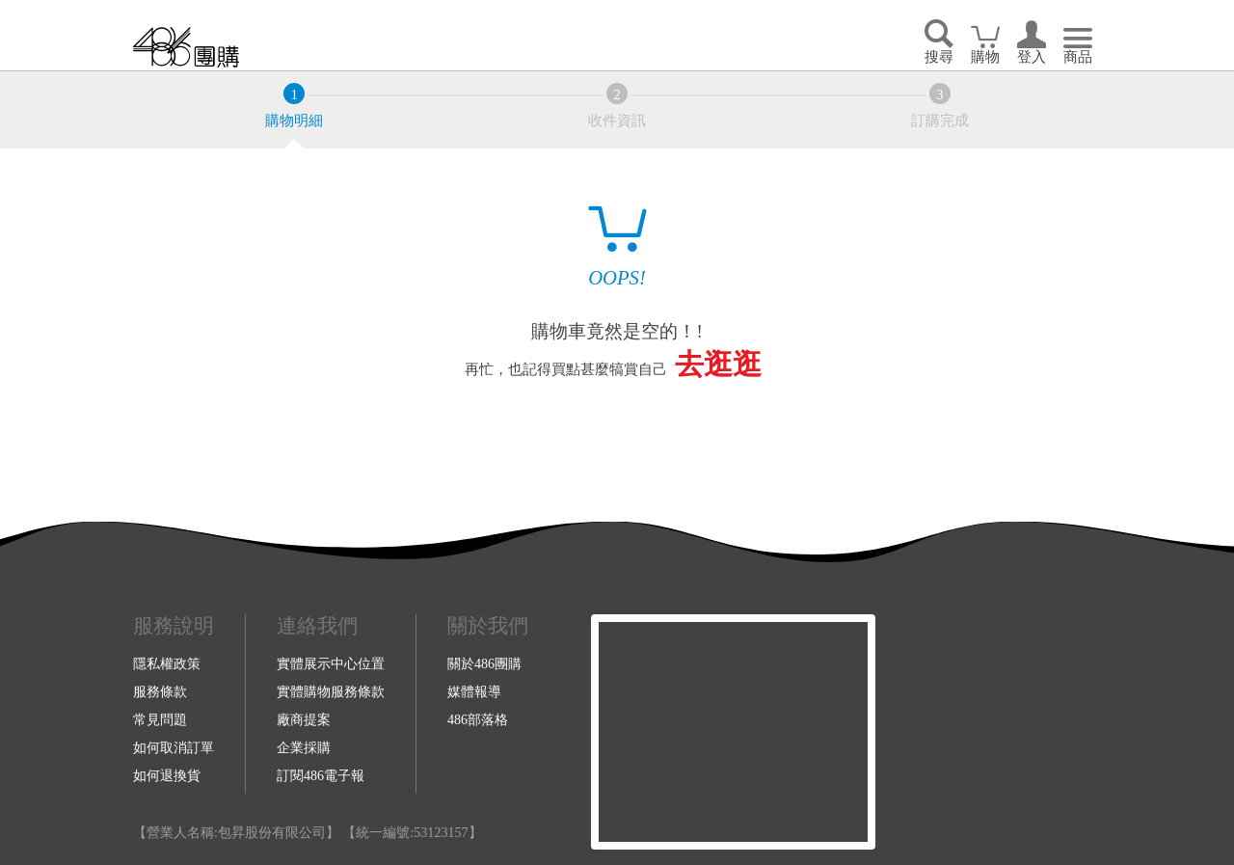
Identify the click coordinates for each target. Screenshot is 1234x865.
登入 (1031, 57)
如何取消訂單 (173, 747)
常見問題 (160, 719)
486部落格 (477, 719)
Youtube (998, 732)
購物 (985, 57)
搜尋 (939, 57)
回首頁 (186, 46)
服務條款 (160, 691)
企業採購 (304, 747)
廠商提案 (304, 719)
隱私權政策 (167, 663)
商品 (1077, 57)
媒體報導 (474, 691)
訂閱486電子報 (320, 775)
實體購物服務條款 (331, 691)
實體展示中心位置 (331, 663)
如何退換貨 (167, 775)
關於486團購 (484, 663)
